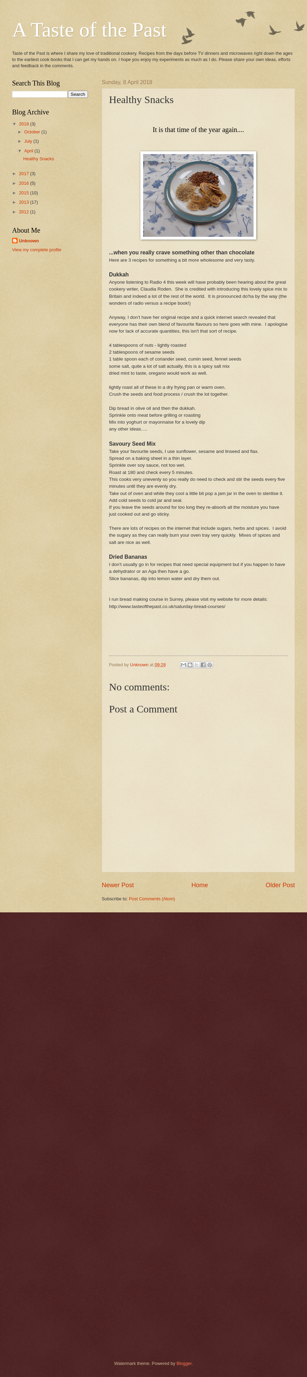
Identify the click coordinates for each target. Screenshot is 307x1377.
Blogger (184, 1363)
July (28, 141)
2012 (24, 211)
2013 (24, 202)
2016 (24, 183)
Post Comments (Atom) (152, 898)
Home (199, 885)
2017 (24, 173)
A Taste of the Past (89, 29)
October (32, 131)
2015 (24, 192)
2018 (24, 123)
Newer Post (118, 885)
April (29, 150)
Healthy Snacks (38, 158)
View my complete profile (36, 249)
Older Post (280, 885)
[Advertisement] (50, 297)
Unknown (29, 240)
